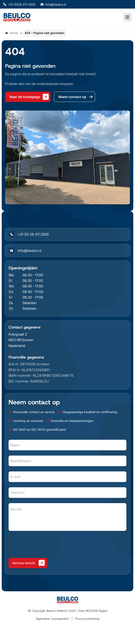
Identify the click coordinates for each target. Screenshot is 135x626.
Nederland (17, 346)
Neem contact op (75, 97)
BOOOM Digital (96, 611)
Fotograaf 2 (18, 334)
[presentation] (41, 544)
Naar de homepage (29, 97)
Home (11, 33)
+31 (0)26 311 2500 (19, 4)
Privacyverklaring (87, 618)
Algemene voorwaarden (52, 618)
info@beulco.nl (53, 4)
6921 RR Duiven (21, 340)
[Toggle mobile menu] (127, 17)
